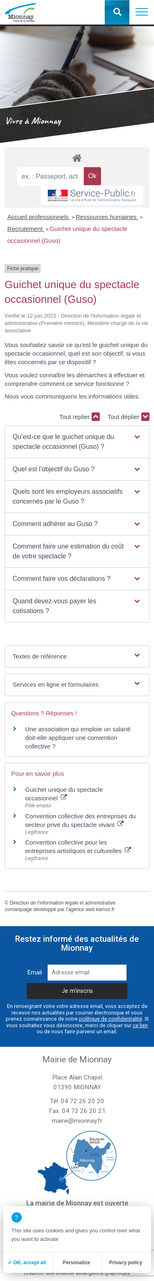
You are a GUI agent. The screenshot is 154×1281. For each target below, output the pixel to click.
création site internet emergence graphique (77, 1273)
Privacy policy (126, 1262)
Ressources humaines (107, 216)
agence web (81, 909)
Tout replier (79, 416)
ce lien (140, 1025)
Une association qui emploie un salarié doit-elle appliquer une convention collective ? (78, 738)
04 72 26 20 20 (82, 1101)
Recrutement (25, 228)
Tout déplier (128, 416)
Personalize (76, 1262)
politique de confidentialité (110, 1019)
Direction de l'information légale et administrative (62, 903)
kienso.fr (105, 909)
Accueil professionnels (38, 216)
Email (35, 972)
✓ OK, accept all (27, 1262)
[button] (141, 12)
